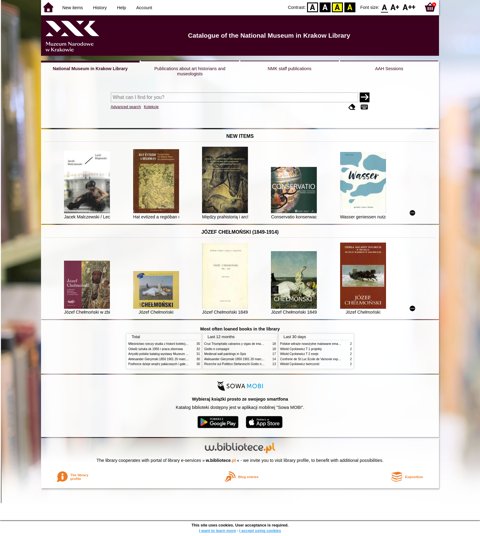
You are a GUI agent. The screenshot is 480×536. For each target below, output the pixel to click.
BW (325, 6)
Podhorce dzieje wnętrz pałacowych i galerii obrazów (164, 364)
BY (350, 6)
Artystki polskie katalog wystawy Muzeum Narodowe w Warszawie (173, 354)
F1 (395, 6)
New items (72, 7)
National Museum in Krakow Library (90, 68)
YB (337, 6)
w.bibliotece (221, 460)
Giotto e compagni (216, 349)
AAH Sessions (389, 68)
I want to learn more (217, 530)
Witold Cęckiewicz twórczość (300, 364)
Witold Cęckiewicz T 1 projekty (301, 349)
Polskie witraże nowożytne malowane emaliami (312, 343)
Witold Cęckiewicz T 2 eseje (299, 354)
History (100, 7)
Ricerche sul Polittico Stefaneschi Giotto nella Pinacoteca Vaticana (249, 364)
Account (144, 7)
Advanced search (126, 106)
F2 (409, 6)
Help (121, 7)
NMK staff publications (289, 68)
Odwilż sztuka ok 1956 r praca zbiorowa (155, 349)
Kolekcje (151, 106)
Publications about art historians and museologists (189, 71)
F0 (384, 6)
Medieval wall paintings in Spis (225, 354)
